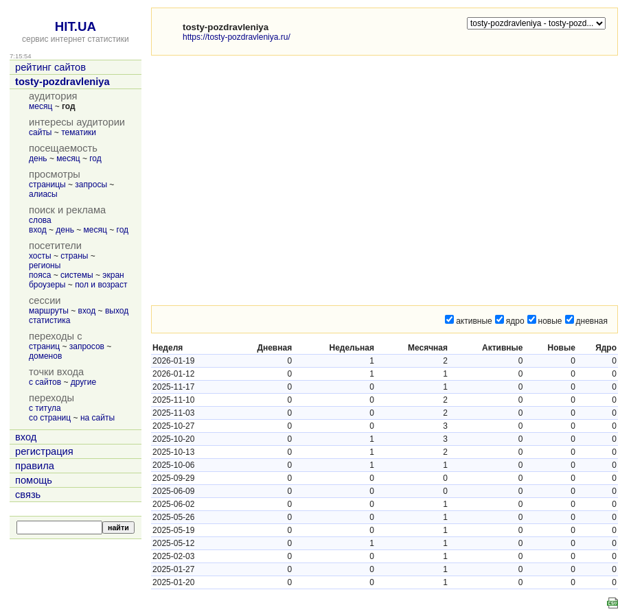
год (95, 158)
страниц (44, 346)
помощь (33, 480)
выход (116, 311)
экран (113, 275)
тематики (78, 132)
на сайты (97, 418)
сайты (40, 132)
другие (83, 382)
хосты (40, 256)
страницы (47, 184)
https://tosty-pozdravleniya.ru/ (236, 37)
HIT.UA (75, 26)
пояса (40, 275)
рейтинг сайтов (50, 67)
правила (34, 465)
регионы (44, 265)
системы (76, 275)
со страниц (50, 418)
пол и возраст (101, 284)
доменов (45, 356)
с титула (45, 408)
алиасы (43, 194)
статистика (49, 320)
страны (74, 256)
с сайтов (45, 382)
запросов (86, 346)
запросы (91, 184)
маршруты (49, 311)
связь (28, 494)
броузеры (47, 284)
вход (38, 230)
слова (40, 220)
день (38, 158)
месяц (40, 106)
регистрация (44, 451)
